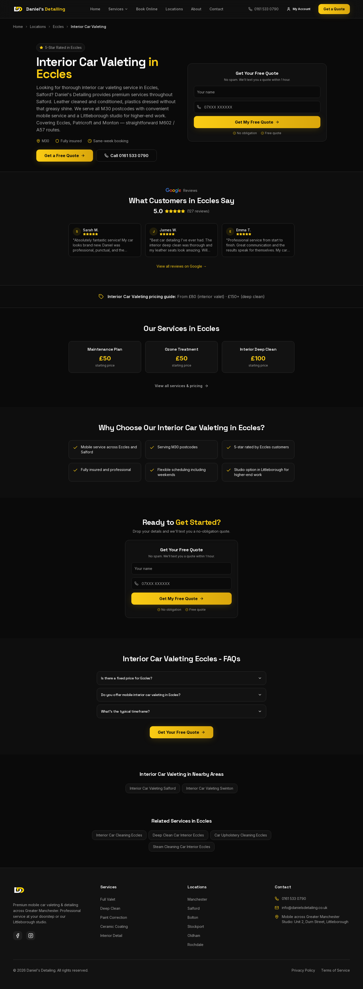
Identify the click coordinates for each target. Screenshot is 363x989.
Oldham (194, 935)
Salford (194, 908)
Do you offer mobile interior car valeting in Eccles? (181, 694)
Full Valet (107, 899)
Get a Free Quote (64, 155)
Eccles (58, 26)
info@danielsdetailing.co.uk (301, 907)
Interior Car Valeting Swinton (209, 788)
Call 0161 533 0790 (126, 155)
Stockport (196, 926)
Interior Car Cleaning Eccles (119, 835)
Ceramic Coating (114, 926)
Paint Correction (113, 917)
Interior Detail (111, 935)
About (196, 9)
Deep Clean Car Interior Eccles (178, 835)
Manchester (197, 899)
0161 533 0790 (290, 898)
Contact (216, 9)
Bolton (193, 917)
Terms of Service (335, 970)
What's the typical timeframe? (181, 711)
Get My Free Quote (257, 122)
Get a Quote (334, 9)
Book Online (147, 9)
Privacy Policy (303, 970)
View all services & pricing (181, 386)
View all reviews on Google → (182, 266)
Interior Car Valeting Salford (153, 788)
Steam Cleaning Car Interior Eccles (181, 847)
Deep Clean (110, 908)
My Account (298, 9)
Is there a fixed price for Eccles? (181, 678)
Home (95, 9)
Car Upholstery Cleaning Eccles (241, 835)
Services (118, 9)
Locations (174, 9)
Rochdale (195, 944)
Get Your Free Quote (181, 732)
